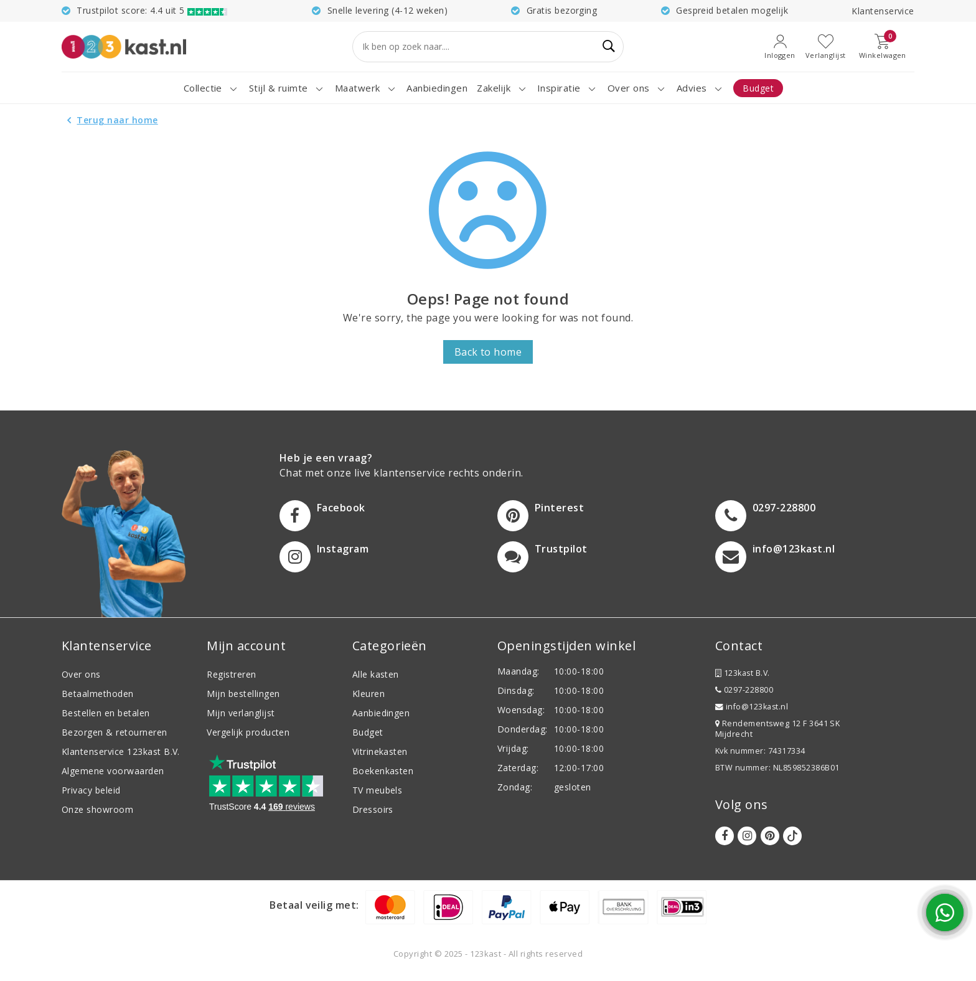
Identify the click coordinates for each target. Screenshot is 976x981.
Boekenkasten (383, 771)
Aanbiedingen (381, 713)
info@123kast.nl (751, 706)
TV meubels (377, 790)
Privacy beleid (91, 790)
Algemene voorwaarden (113, 771)
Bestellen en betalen (106, 713)
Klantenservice (883, 11)
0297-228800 (744, 690)
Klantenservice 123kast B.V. (121, 751)
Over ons (81, 674)
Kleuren (368, 693)
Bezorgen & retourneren (114, 732)
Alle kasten (375, 674)
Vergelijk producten (248, 732)
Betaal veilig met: (314, 905)
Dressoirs (372, 809)
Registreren (231, 674)
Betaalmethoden (98, 693)
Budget (367, 732)
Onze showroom (97, 809)
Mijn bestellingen (243, 693)
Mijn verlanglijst (240, 713)
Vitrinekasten (380, 751)
